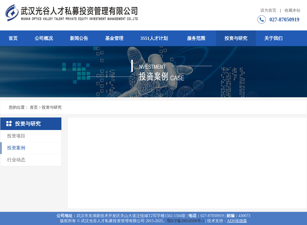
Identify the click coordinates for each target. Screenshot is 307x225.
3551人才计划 (154, 38)
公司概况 (44, 38)
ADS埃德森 (237, 221)
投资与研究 (236, 38)
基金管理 (114, 38)
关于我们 (273, 38)
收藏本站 (292, 10)
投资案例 (16, 147)
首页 (13, 38)
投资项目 (16, 135)
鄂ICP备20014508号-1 (185, 221)
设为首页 (268, 10)
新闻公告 (79, 38)
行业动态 (16, 159)
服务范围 (196, 38)
